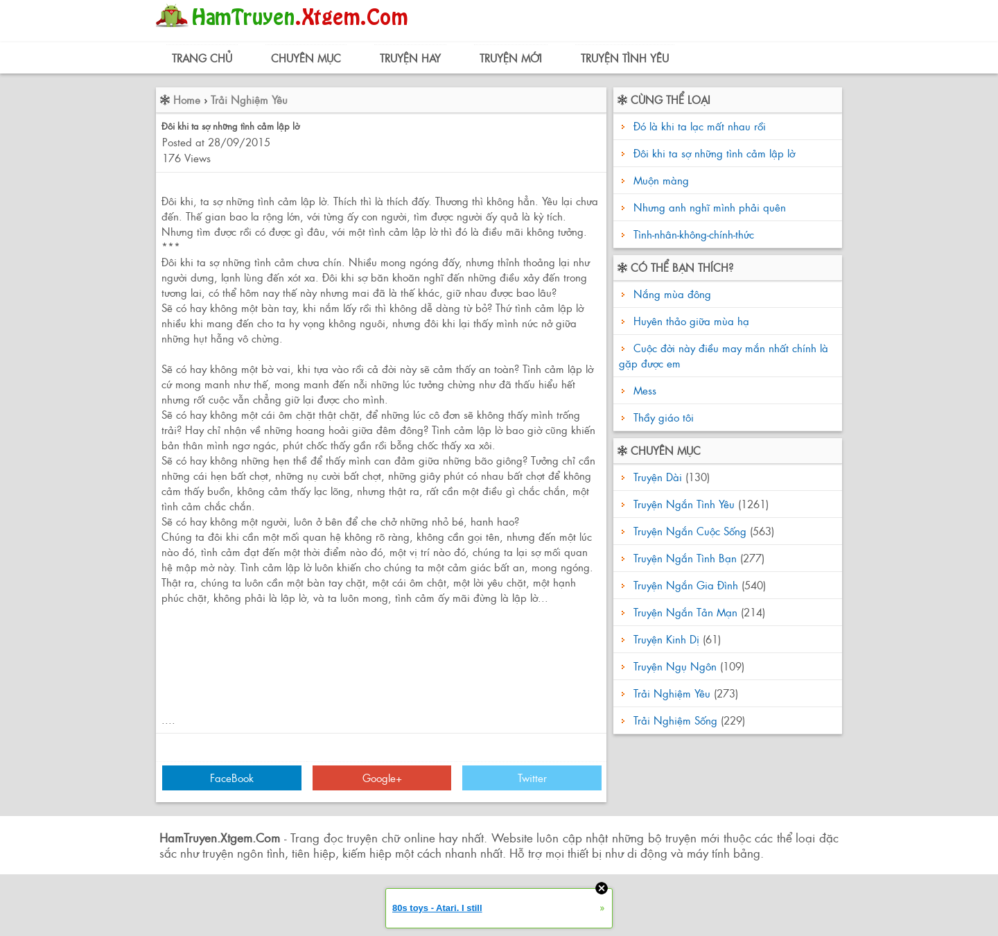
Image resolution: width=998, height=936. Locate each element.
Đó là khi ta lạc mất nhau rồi (699, 126)
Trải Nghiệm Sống (675, 720)
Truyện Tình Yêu (625, 58)
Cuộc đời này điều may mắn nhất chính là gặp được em (723, 355)
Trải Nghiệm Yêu (249, 99)
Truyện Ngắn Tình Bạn (685, 558)
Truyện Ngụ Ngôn (675, 666)
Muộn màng (661, 180)
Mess (643, 390)
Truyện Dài (657, 477)
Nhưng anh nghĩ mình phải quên (709, 207)
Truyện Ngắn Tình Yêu (684, 504)
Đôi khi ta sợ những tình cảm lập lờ (714, 153)
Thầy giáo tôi (662, 417)
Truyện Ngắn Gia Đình (685, 585)
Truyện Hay (410, 58)
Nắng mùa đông (670, 294)
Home (186, 99)
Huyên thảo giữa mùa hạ (689, 321)
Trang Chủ (202, 58)
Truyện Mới (511, 58)
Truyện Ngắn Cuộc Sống (689, 531)
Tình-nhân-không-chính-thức (693, 234)
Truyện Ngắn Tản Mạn (685, 612)
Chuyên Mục (306, 58)
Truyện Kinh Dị (666, 639)
